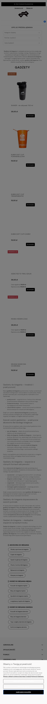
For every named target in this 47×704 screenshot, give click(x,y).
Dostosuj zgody (23, 686)
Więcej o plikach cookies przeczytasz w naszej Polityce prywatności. (23, 676)
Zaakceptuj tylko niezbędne (23, 681)
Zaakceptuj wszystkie (23, 692)
